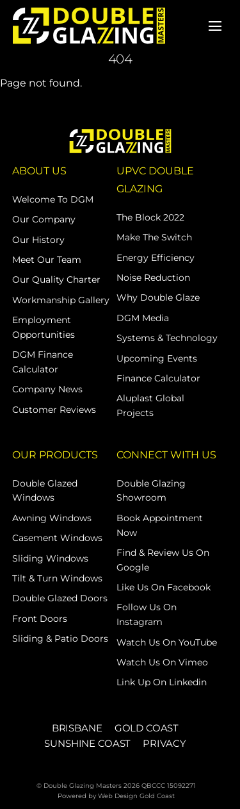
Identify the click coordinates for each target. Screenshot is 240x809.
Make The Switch (154, 237)
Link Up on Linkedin (161, 682)
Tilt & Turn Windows (57, 578)
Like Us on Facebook (163, 587)
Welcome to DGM (52, 199)
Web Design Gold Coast (136, 796)
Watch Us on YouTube (166, 642)
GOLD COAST (147, 728)
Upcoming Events (156, 358)
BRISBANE (77, 728)
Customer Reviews (54, 409)
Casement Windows (57, 538)
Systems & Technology (167, 338)
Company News (47, 389)
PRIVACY (164, 743)
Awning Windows (52, 518)
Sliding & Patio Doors (60, 638)
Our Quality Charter (56, 279)
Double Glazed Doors (60, 598)
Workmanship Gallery (60, 300)
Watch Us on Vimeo (162, 662)
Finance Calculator (158, 378)
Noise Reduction (153, 277)
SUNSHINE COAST (87, 743)
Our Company (44, 219)
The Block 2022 (150, 217)
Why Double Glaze (158, 297)
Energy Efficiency (155, 257)
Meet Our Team (46, 259)
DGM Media (142, 318)
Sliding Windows (50, 558)
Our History (38, 240)
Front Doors (39, 618)
